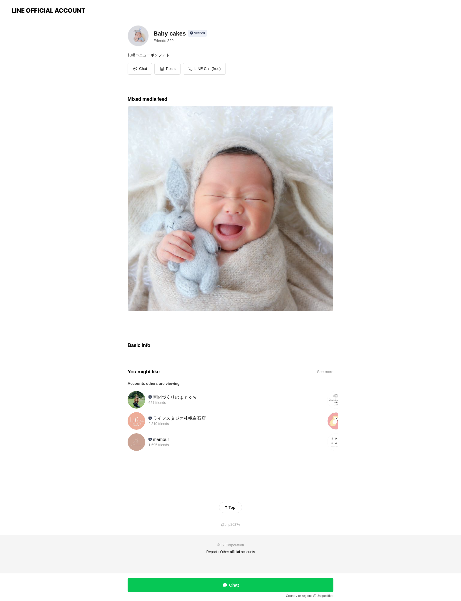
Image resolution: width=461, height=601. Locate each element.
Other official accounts (237, 552)
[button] (167, 69)
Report (211, 552)
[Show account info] (197, 33)
